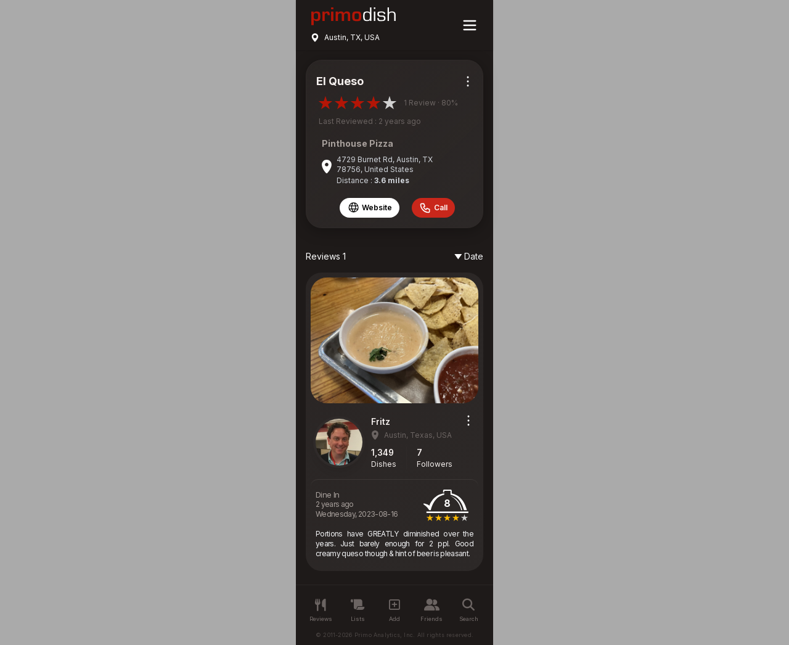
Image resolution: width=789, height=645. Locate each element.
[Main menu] (469, 25)
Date (468, 256)
